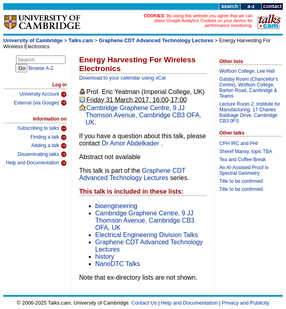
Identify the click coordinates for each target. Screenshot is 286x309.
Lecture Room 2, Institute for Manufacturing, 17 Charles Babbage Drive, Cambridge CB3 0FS (249, 112)
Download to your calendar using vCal (122, 78)
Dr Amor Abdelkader (131, 143)
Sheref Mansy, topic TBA (245, 151)
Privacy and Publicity (245, 303)
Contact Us (144, 303)
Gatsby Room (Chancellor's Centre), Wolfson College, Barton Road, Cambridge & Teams (248, 87)
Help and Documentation (36, 163)
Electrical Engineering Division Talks (146, 234)
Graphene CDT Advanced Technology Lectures (156, 40)
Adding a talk (49, 146)
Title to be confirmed (241, 181)
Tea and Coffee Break (242, 159)
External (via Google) (40, 103)
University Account (43, 94)
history (104, 256)
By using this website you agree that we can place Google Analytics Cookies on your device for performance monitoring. (203, 20)
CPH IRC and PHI (238, 143)
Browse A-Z (41, 68)
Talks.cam (81, 40)
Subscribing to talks (42, 128)
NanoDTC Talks (117, 263)
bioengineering (116, 206)
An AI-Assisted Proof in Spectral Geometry (244, 170)
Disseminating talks (42, 154)
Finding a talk (49, 137)
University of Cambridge (33, 40)
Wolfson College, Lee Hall (247, 71)
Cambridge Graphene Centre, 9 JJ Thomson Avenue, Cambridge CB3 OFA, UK (143, 115)
